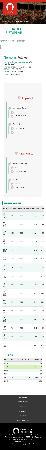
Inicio (13, 21)
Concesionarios (23, 420)
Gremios (23, 416)
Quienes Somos (23, 406)
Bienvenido (23, 397)
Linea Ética (23, 411)
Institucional (23, 402)
